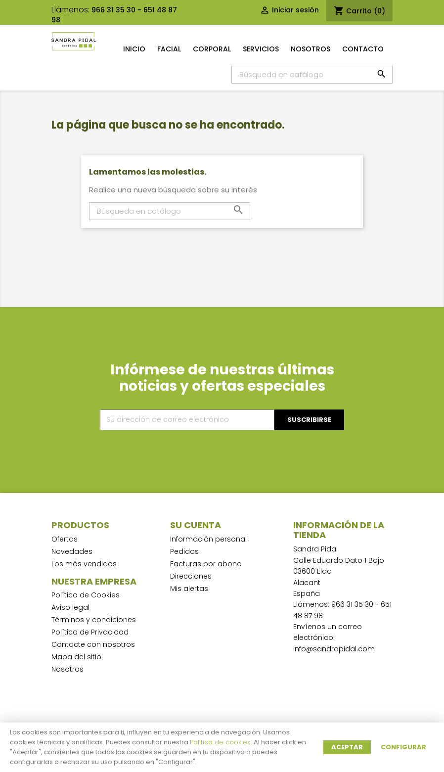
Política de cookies (220, 742)
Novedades (71, 551)
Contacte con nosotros (93, 644)
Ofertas (64, 539)
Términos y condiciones (93, 620)
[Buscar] (312, 75)
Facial (169, 49)
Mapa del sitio (76, 657)
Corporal (212, 49)
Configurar (403, 747)
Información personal (208, 539)
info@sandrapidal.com (334, 649)
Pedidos (184, 551)
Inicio (134, 49)
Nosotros (310, 49)
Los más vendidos (84, 564)
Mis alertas (189, 588)
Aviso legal (70, 607)
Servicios (261, 49)
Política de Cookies (85, 595)
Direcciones (191, 576)
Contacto (363, 49)
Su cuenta (195, 525)
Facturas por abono (206, 564)
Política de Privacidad (90, 632)
